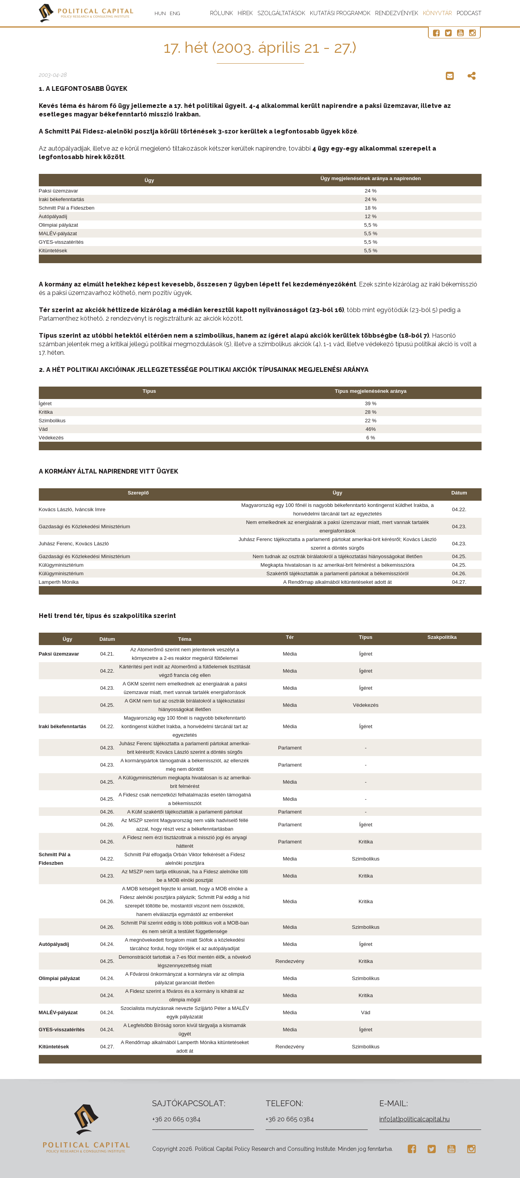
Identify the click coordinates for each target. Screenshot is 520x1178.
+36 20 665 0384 (176, 1119)
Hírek (245, 13)
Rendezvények (396, 13)
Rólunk (221, 13)
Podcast (469, 13)
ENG (177, 13)
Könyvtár (437, 13)
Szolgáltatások (281, 13)
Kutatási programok (340, 13)
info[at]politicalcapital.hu (414, 1119)
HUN (163, 13)
